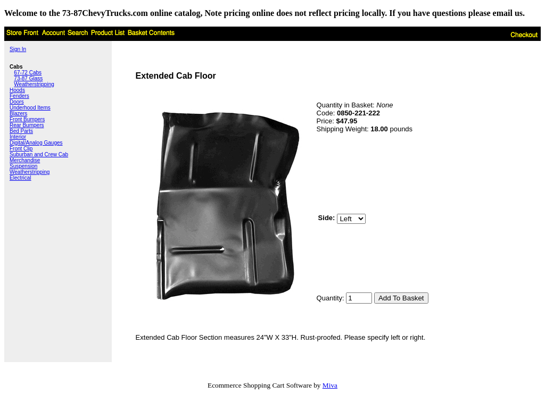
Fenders (19, 96)
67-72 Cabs (28, 73)
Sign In (18, 49)
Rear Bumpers (27, 125)
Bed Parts (21, 131)
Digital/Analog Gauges (36, 143)
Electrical (20, 178)
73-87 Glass (28, 78)
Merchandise (25, 160)
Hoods (17, 90)
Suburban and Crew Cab (39, 154)
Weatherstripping (34, 84)
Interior (18, 137)
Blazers (18, 113)
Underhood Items (30, 108)
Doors (17, 102)
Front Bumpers (27, 119)
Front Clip (21, 149)
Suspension (23, 166)
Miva (330, 385)
